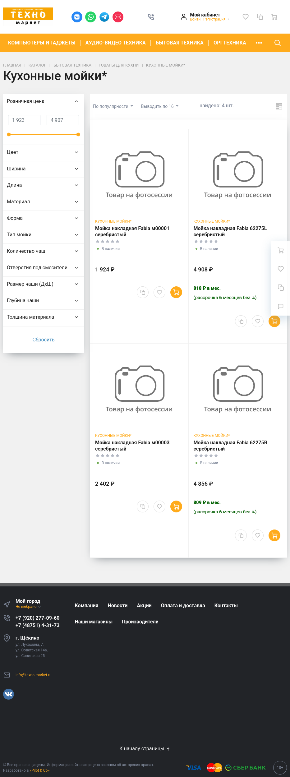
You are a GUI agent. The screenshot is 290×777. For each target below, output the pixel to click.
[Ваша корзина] (274, 17)
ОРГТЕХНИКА (230, 43)
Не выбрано (28, 606)
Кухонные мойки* (113, 221)
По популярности (111, 106)
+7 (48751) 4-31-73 (37, 625)
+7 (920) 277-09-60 (37, 618)
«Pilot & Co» (40, 770)
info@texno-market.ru (34, 675)
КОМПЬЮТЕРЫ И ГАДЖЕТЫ (42, 43)
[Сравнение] (260, 17)
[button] (151, 17)
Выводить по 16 (158, 106)
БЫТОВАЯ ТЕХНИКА (180, 43)
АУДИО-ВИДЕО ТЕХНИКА (115, 43)
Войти (195, 19)
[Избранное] (245, 17)
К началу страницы (144, 749)
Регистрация (214, 19)
